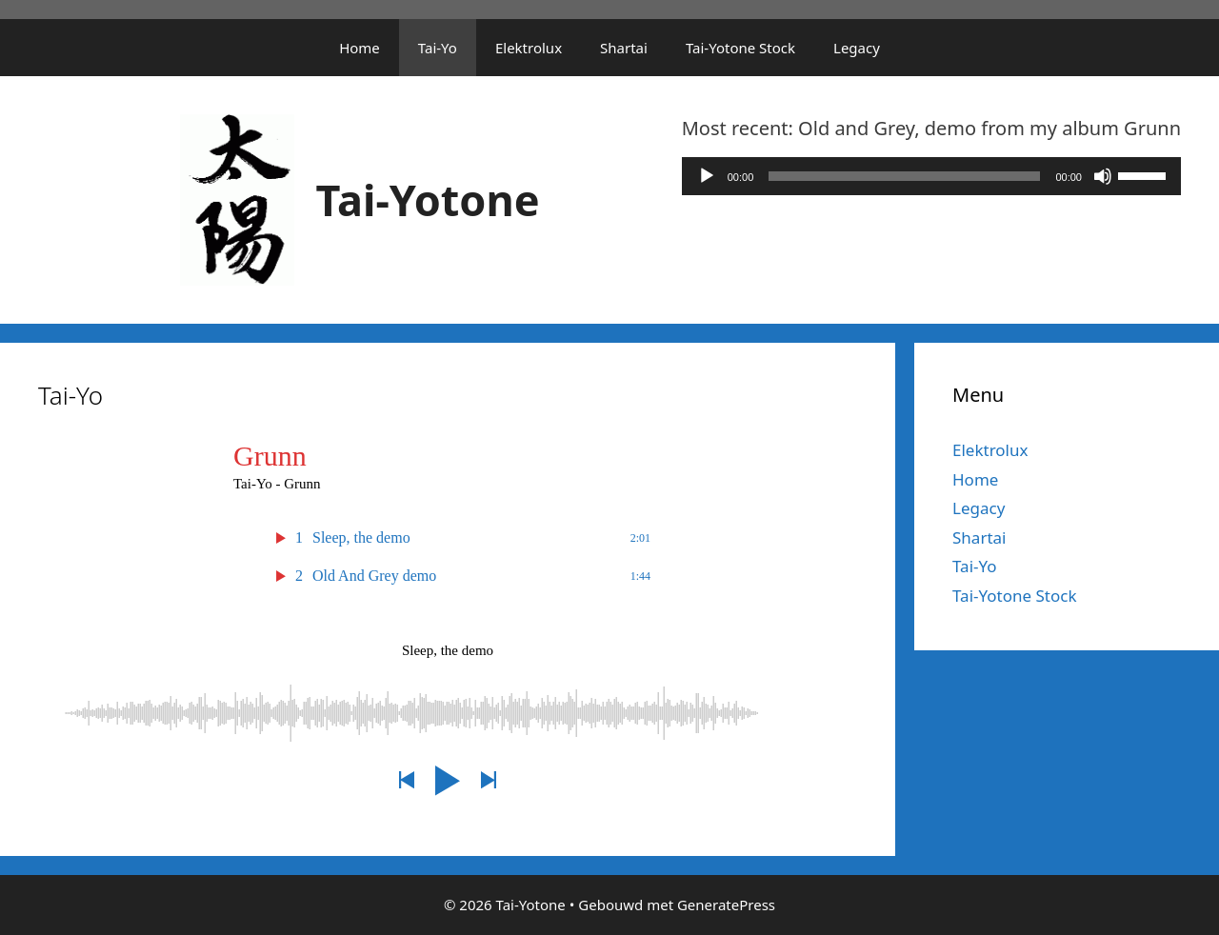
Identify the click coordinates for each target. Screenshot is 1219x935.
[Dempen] (1102, 176)
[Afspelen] (706, 176)
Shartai (624, 47)
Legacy (856, 47)
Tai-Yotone (428, 199)
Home (359, 47)
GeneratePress (726, 904)
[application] (931, 176)
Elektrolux (528, 47)
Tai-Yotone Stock (740, 47)
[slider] (904, 176)
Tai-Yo (437, 47)
